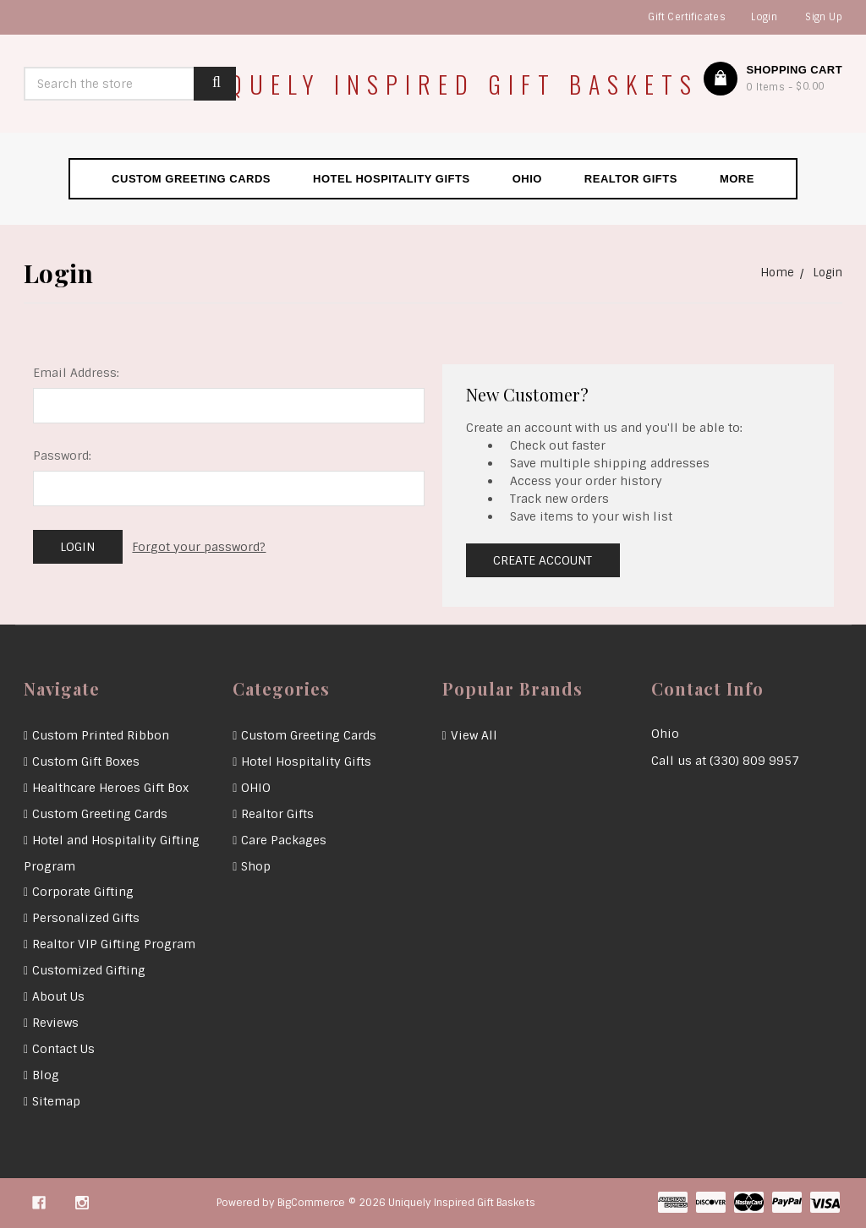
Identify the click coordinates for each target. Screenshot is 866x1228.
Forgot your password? (199, 546)
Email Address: (76, 372)
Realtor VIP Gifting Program (113, 944)
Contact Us (63, 1048)
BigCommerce (311, 1202)
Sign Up (823, 17)
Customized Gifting (88, 970)
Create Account (542, 560)
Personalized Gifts (86, 917)
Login (764, 17)
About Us (58, 996)
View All (474, 735)
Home (777, 272)
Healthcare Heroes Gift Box (110, 787)
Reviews (55, 1022)
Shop (256, 866)
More (737, 178)
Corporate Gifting (83, 891)
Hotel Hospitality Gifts (391, 178)
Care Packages (283, 840)
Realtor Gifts (630, 178)
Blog (45, 1075)
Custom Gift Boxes (86, 761)
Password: (62, 455)
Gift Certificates (687, 17)
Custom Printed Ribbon (100, 735)
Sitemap (56, 1101)
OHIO (527, 178)
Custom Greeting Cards (191, 178)
